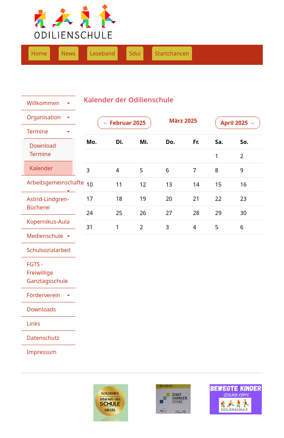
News (68, 53)
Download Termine (43, 150)
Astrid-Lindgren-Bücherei (48, 203)
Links (33, 323)
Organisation (44, 117)
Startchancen (172, 53)
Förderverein (43, 295)
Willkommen (43, 103)
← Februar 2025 (124, 123)
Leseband (102, 53)
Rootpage (34, 69)
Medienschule (45, 236)
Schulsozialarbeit (49, 250)
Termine (88, 69)
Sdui (135, 53)
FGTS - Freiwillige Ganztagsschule (47, 272)
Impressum (42, 352)
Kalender (41, 168)
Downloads (41, 309)
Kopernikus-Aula (48, 221)
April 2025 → (237, 123)
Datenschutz (43, 338)
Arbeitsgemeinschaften (51, 182)
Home (39, 53)
